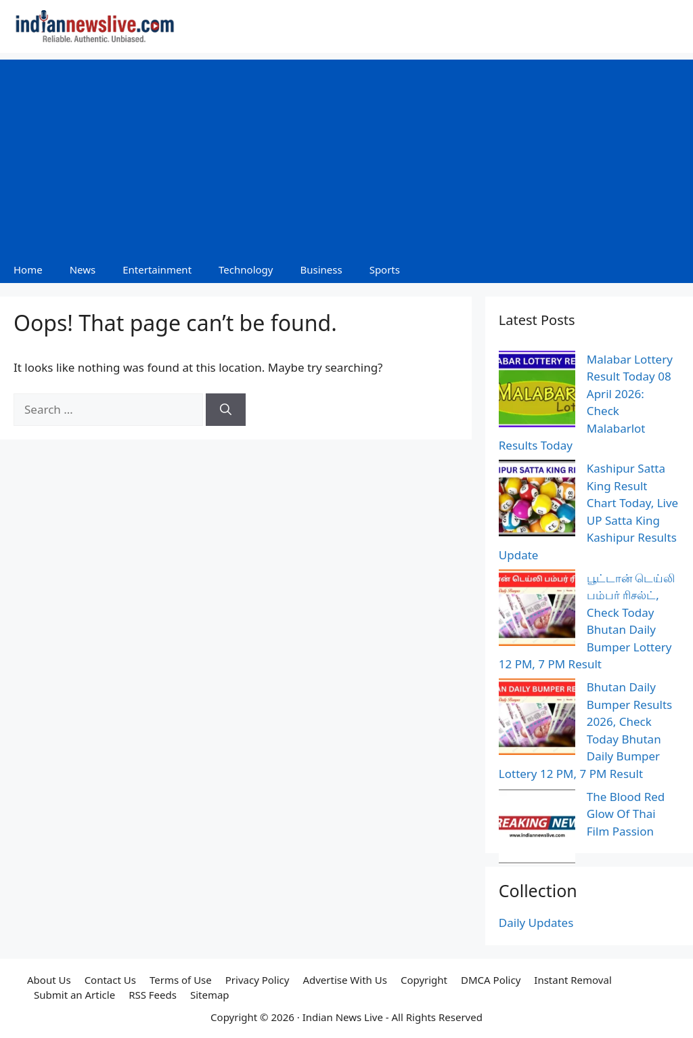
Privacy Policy (257, 980)
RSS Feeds (153, 994)
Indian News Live (343, 1017)
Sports (385, 269)
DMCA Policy (490, 980)
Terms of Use (181, 980)
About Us (49, 980)
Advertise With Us (344, 980)
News (83, 269)
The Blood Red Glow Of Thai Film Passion (626, 814)
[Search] (226, 409)
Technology (246, 269)
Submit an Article (74, 994)
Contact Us (110, 980)
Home (28, 269)
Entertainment (157, 269)
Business (321, 269)
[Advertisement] (346, 154)
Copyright (424, 980)
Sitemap (209, 994)
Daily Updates (536, 922)
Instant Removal (572, 980)
